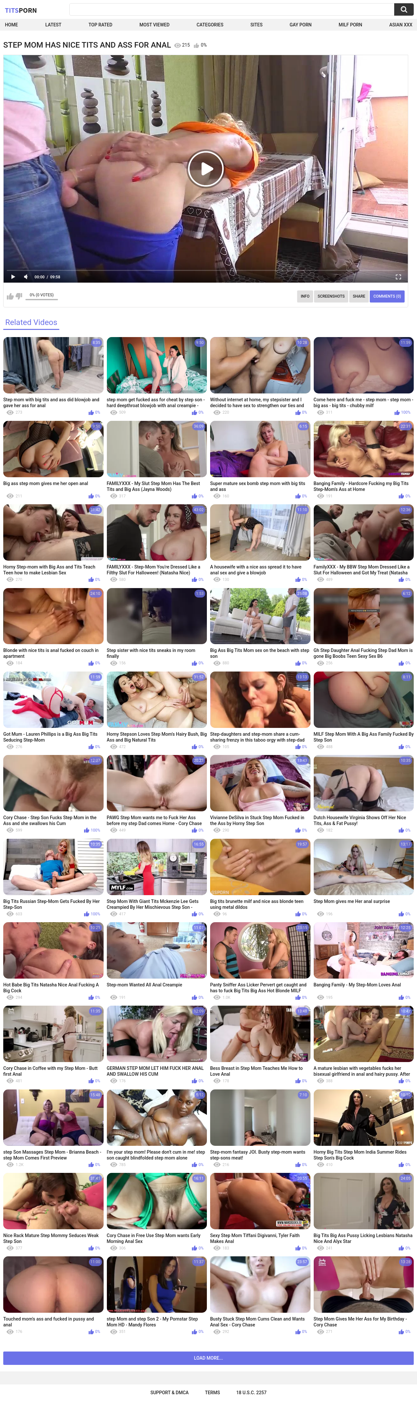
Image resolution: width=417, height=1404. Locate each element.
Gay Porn (300, 24)
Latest (53, 24)
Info (305, 296)
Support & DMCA (170, 1392)
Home (11, 24)
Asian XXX (400, 24)
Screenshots (331, 296)
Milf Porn (350, 24)
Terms (212, 1392)
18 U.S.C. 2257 (251, 1392)
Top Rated (100, 24)
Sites (257, 24)
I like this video (10, 296)
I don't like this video (18, 296)
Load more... (208, 1358)
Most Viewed (154, 24)
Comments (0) (387, 296)
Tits (21, 10)
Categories (209, 24)
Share (359, 296)
